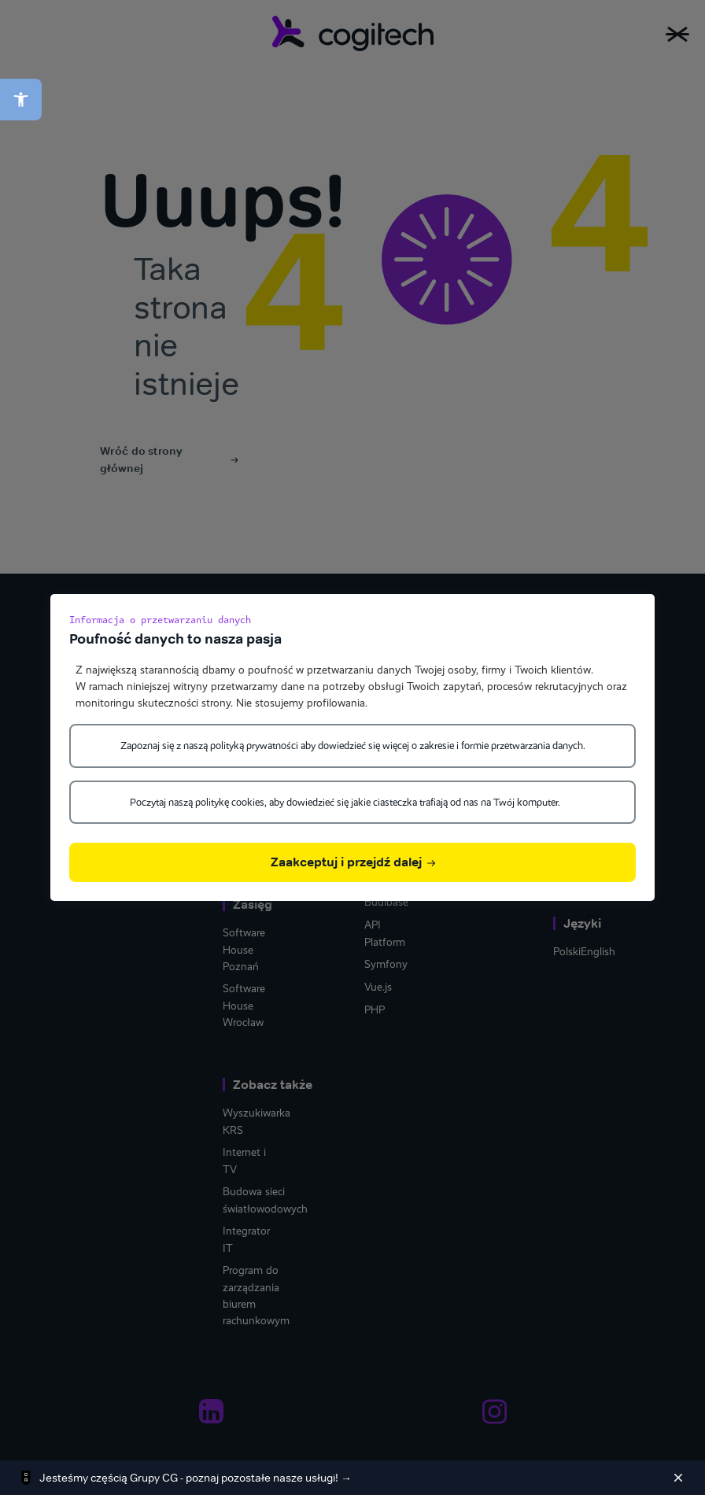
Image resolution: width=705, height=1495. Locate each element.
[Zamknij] (678, 1477)
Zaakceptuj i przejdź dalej (353, 862)
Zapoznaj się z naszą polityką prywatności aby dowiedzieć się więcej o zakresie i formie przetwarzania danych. (352, 745)
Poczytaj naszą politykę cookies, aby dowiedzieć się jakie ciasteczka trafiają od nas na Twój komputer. (345, 802)
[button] (21, 99)
